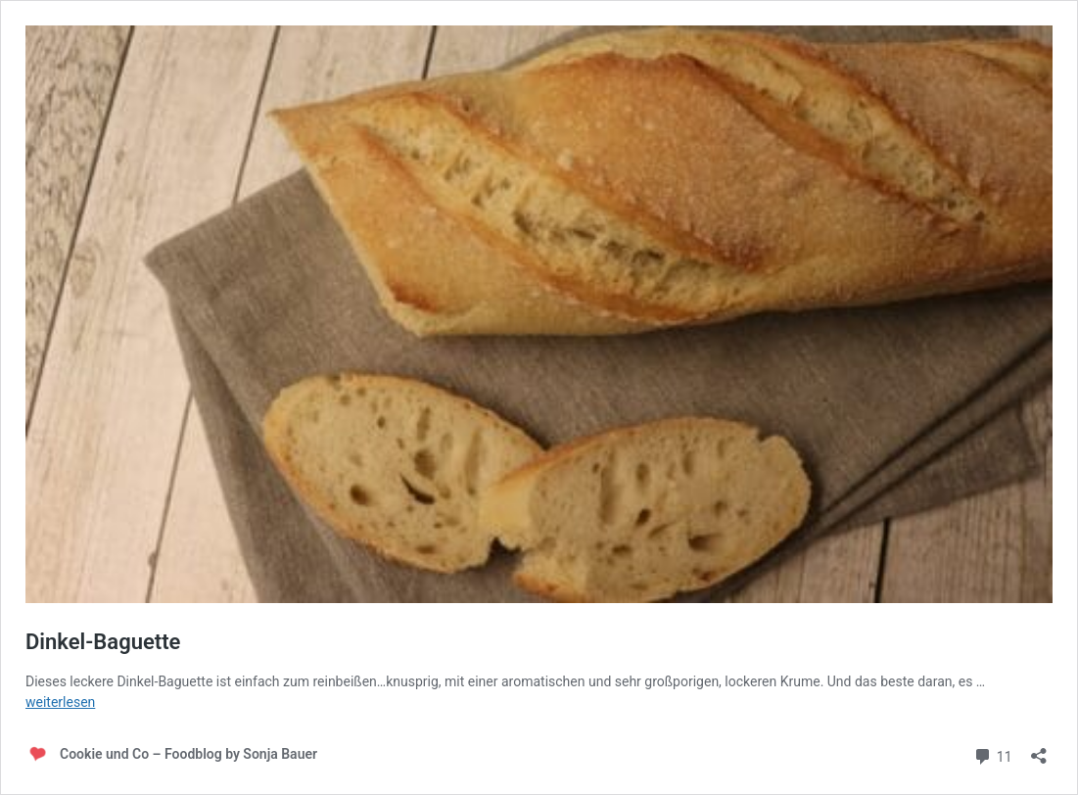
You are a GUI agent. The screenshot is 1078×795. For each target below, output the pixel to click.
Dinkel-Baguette (102, 642)
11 (992, 754)
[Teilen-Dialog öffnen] (1039, 749)
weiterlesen (60, 702)
